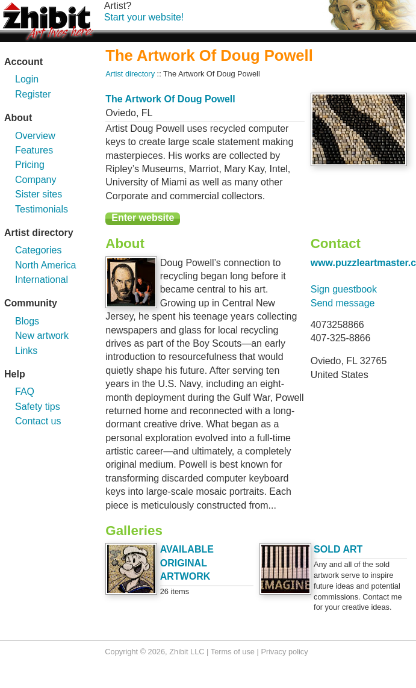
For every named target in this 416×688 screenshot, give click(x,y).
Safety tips (37, 406)
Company (35, 180)
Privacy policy (284, 651)
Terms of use (233, 651)
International (41, 279)
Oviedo (120, 113)
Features (34, 150)
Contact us (38, 421)
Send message (343, 303)
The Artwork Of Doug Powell (170, 99)
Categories (38, 250)
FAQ (24, 391)
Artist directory (130, 73)
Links (26, 351)
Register (33, 94)
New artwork (42, 335)
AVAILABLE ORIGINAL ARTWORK (187, 562)
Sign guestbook (344, 289)
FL (147, 113)
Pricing (30, 165)
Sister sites (38, 194)
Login (27, 79)
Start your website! (144, 17)
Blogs (27, 321)
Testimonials (41, 209)
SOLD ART (338, 549)
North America (45, 265)
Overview (35, 136)
